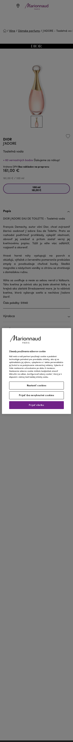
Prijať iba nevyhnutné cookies (36, 395)
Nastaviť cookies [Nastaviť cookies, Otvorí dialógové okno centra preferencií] (36, 385)
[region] (36, 371)
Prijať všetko (36, 405)
